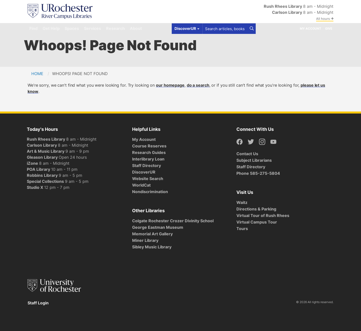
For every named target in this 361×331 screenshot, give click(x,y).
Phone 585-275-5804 (258, 173)
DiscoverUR (143, 172)
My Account (310, 28)
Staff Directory (146, 165)
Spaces (72, 28)
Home (37, 73)
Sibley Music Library (151, 247)
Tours (242, 228)
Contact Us (247, 153)
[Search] (252, 28)
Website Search (147, 178)
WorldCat (141, 185)
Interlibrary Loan (148, 159)
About (136, 28)
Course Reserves (149, 146)
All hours (324, 18)
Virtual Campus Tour (256, 222)
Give (328, 28)
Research (115, 28)
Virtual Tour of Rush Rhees (262, 215)
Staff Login (38, 303)
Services (92, 28)
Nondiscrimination (150, 191)
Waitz (241, 202)
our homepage (170, 85)
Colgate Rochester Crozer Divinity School (173, 221)
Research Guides (149, 152)
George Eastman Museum (157, 227)
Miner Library (145, 240)
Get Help (51, 28)
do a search (198, 85)
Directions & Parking (256, 209)
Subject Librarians (254, 160)
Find (33, 28)
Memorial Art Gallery (152, 234)
